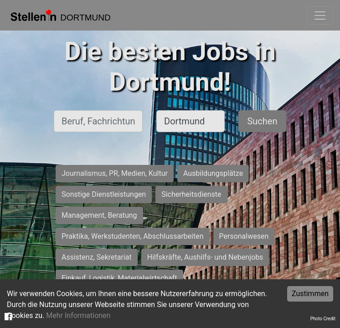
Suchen (262, 121)
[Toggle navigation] (320, 15)
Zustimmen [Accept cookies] (310, 293)
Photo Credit (322, 318)
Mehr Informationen (78, 315)
